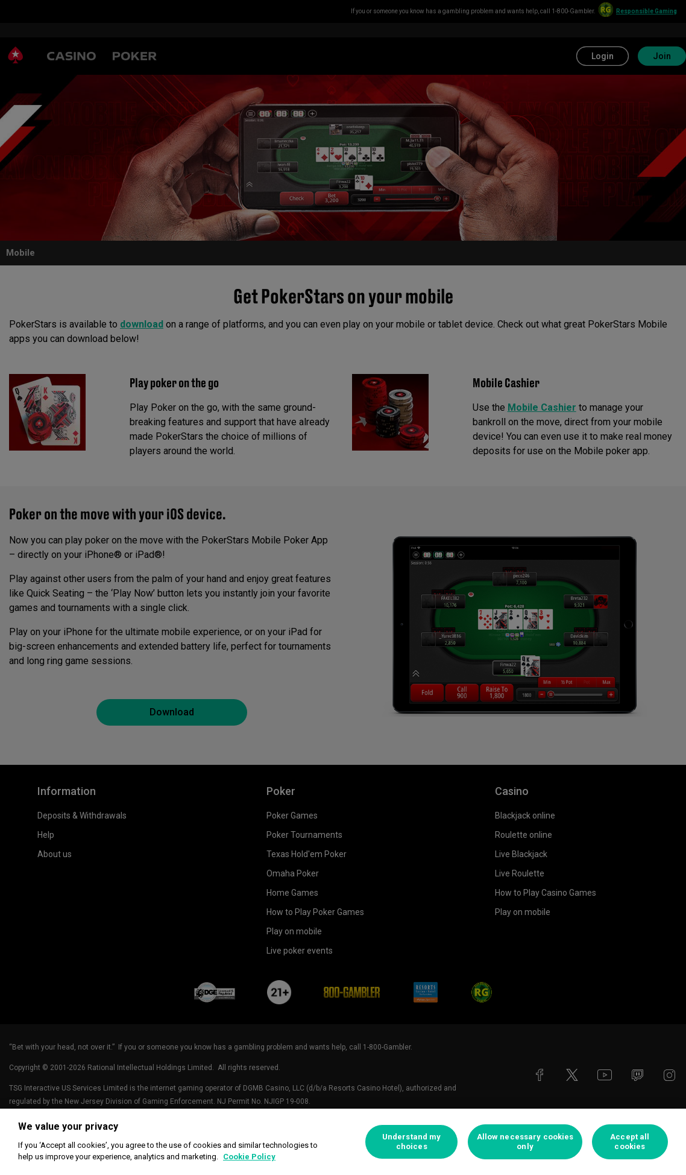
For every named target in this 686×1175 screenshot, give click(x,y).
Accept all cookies (629, 1141)
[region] (343, 1142)
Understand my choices (411, 1141)
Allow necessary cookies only (525, 1141)
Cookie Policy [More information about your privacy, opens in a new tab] (249, 1156)
